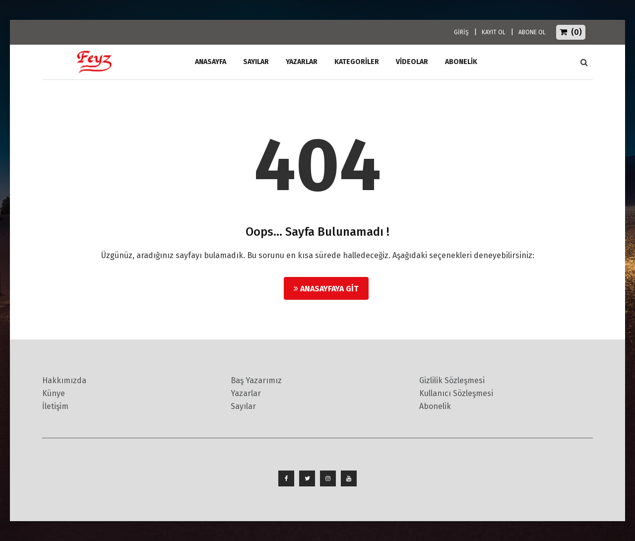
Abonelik (435, 406)
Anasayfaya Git (326, 288)
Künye (53, 393)
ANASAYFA (210, 62)
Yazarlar (302, 62)
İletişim (55, 406)
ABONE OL (532, 32)
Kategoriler (356, 62)
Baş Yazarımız (256, 380)
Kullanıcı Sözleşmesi (456, 393)
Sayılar (256, 62)
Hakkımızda (64, 380)
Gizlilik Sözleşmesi (452, 380)
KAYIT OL (494, 32)
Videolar (412, 62)
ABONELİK (461, 62)
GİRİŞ (461, 32)
